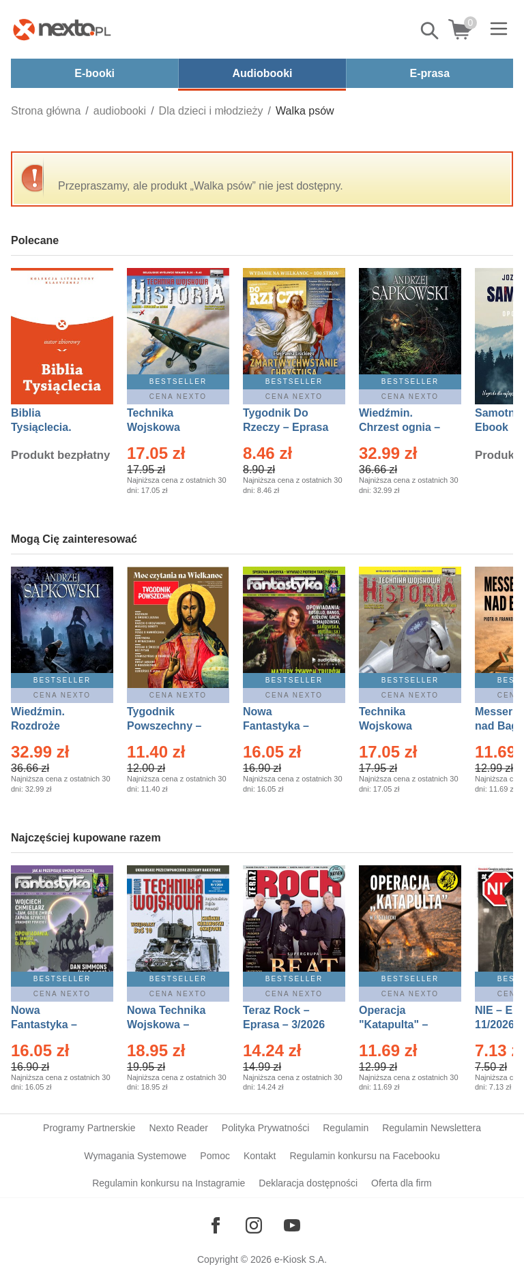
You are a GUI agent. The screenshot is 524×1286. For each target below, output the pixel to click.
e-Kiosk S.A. (300, 1259)
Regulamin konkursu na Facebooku (364, 1155)
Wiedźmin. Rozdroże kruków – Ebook (53, 726)
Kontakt (260, 1155)
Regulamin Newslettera (431, 1127)
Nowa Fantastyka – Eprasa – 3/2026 (284, 726)
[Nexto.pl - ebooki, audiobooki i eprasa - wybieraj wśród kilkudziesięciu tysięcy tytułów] (62, 29)
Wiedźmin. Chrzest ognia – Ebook (399, 427)
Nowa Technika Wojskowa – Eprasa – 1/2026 (168, 1024)
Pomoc (215, 1155)
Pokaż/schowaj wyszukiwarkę (430, 30)
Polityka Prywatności (265, 1127)
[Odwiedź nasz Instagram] (254, 1225)
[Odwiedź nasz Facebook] (216, 1225)
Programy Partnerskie (89, 1127)
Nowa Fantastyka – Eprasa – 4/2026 (52, 1024)
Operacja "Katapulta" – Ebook (393, 1024)
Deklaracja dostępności (308, 1183)
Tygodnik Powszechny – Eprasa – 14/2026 (171, 726)
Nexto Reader (178, 1127)
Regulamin (345, 1127)
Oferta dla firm (401, 1183)
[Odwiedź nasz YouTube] (292, 1225)
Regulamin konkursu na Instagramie (168, 1183)
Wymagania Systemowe (135, 1155)
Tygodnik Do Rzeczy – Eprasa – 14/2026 (285, 427)
